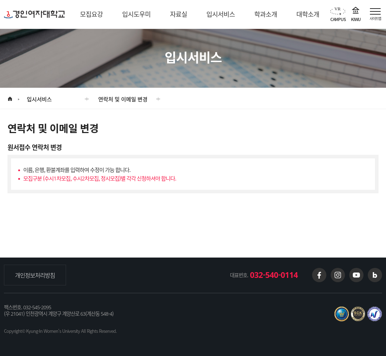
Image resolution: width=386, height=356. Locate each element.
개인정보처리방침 (35, 275)
